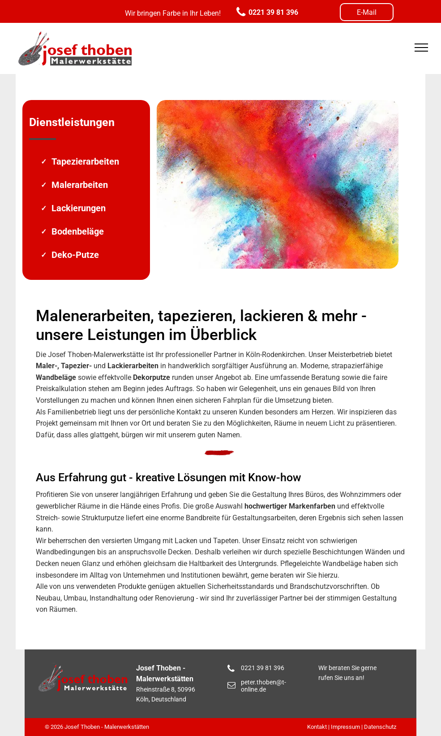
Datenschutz (380, 726)
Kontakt (317, 726)
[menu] (421, 47)
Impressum (345, 726)
